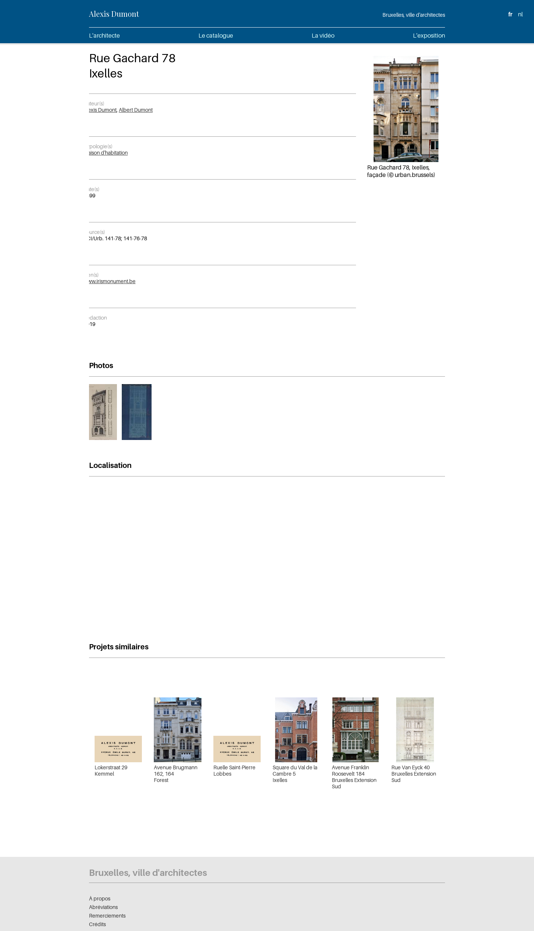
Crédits (97, 924)
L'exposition (429, 35)
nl (520, 14)
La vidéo (323, 35)
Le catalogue (215, 35)
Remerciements (107, 915)
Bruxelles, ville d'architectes (413, 15)
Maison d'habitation (105, 152)
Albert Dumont (136, 110)
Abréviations (103, 907)
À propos (99, 898)
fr (510, 14)
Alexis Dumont (114, 14)
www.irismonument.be (109, 281)
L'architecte (104, 35)
